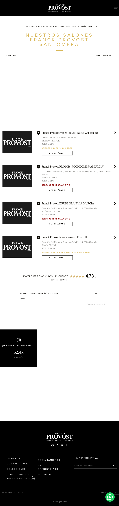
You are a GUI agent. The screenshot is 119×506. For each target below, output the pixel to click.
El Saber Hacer (18, 464)
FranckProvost (20, 478)
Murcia (23, 298)
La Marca (13, 458)
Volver (11, 56)
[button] (110, 497)
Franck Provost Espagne (59, 7)
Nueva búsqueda (103, 56)
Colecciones (16, 469)
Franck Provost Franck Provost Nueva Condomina (70, 132)
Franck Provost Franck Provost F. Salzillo (65, 237)
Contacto (45, 474)
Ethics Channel (18, 474)
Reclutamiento (49, 460)
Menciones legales (12, 493)
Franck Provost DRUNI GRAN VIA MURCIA (68, 203)
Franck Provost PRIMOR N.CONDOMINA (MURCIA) (73, 166)
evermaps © (100, 304)
